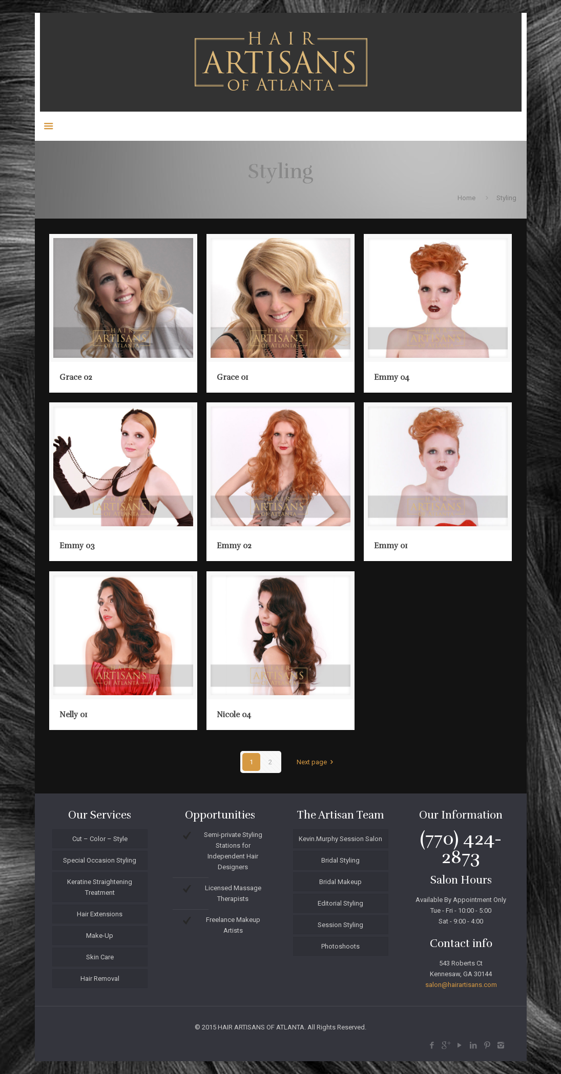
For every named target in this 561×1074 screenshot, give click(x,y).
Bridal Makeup (340, 882)
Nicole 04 (234, 714)
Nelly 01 (73, 714)
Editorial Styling (340, 903)
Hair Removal (99, 978)
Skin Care (100, 957)
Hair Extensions (99, 914)
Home (466, 198)
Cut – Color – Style (100, 839)
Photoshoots (340, 946)
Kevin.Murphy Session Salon (340, 839)
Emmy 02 (234, 545)
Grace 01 (232, 377)
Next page (316, 762)
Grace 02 (75, 377)
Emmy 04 (391, 377)
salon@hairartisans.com (461, 985)
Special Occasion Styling (99, 860)
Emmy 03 (77, 545)
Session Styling (340, 925)
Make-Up (99, 935)
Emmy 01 (390, 545)
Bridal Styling (340, 860)
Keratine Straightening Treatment (99, 887)
